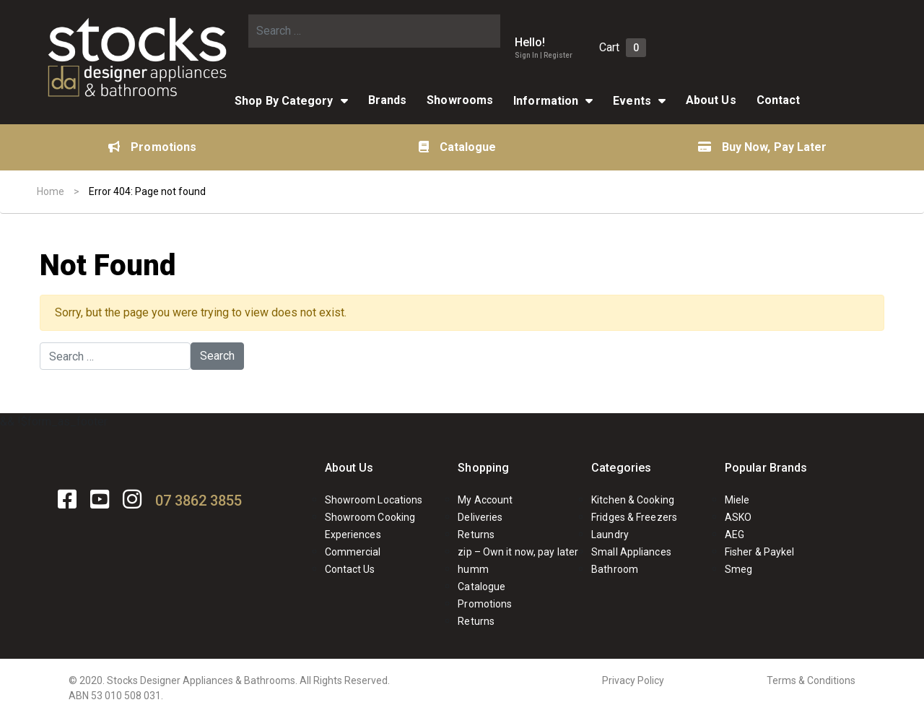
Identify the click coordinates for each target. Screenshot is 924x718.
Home (50, 191)
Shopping (483, 468)
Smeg (738, 569)
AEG (734, 534)
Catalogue (458, 147)
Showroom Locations (374, 500)
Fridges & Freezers (634, 517)
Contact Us (350, 569)
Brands (387, 100)
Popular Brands (766, 468)
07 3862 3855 (198, 500)
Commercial (353, 552)
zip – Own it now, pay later (518, 552)
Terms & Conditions (811, 680)
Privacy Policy (633, 680)
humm (473, 569)
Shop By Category (284, 101)
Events (632, 101)
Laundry (610, 534)
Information (545, 101)
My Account (485, 500)
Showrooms (460, 100)
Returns (476, 534)
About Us (711, 100)
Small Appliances (631, 552)
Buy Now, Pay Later (762, 147)
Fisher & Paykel (760, 552)
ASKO (738, 517)
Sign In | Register (543, 55)
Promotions (152, 147)
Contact (779, 100)
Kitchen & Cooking (632, 500)
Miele (737, 500)
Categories (621, 468)
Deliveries (480, 517)
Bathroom (614, 569)
